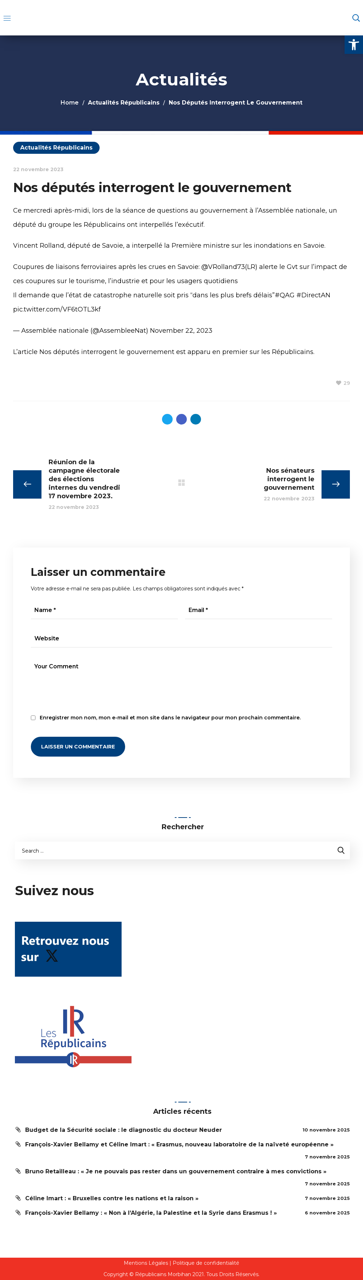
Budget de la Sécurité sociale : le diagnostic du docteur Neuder (123, 1130)
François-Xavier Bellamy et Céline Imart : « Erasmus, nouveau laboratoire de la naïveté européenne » (179, 1144)
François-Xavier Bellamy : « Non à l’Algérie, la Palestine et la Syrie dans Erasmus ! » (151, 1212)
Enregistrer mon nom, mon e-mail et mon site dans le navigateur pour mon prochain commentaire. (170, 717)
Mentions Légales (146, 1263)
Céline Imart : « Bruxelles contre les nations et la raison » (112, 1198)
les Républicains (287, 352)
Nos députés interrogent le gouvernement (106, 352)
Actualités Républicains (124, 102)
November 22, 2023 (181, 331)
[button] (354, 44)
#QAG (285, 295)
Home (70, 102)
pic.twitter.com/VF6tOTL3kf (57, 309)
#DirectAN (313, 295)
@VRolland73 (223, 267)
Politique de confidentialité (206, 1263)
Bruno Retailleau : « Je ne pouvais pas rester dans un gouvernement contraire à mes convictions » (175, 1171)
